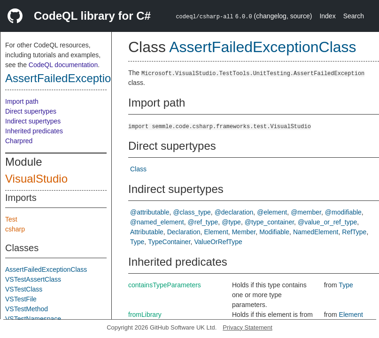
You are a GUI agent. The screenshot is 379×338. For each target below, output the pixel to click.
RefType (354, 232)
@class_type (191, 212)
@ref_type (203, 222)
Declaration (184, 232)
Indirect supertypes (33, 121)
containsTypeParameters (164, 285)
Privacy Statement (247, 327)
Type (137, 242)
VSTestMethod (26, 309)
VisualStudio (36, 178)
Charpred (18, 141)
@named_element (157, 222)
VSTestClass (23, 289)
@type (231, 222)
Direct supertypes (30, 111)
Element (216, 232)
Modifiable (274, 232)
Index (327, 16)
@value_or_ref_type (327, 222)
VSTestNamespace (33, 319)
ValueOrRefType (218, 242)
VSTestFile (21, 299)
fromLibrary (145, 314)
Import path (22, 101)
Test (11, 219)
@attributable (149, 212)
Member (244, 232)
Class (138, 169)
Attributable (146, 232)
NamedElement (316, 232)
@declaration (234, 212)
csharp (15, 229)
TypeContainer (169, 242)
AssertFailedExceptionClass (75, 78)
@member (306, 212)
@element (272, 212)
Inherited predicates (34, 131)
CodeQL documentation (63, 65)
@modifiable (343, 212)
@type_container (269, 222)
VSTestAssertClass (33, 279)
